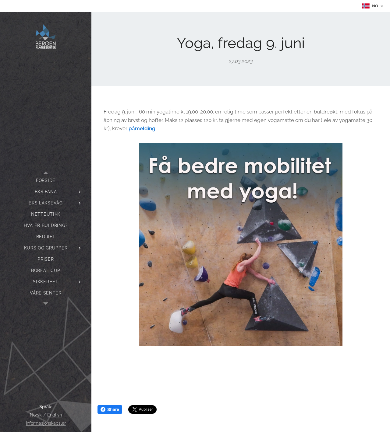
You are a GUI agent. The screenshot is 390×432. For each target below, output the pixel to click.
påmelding (142, 128)
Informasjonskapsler (46, 423)
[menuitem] (46, 180)
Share (110, 409)
